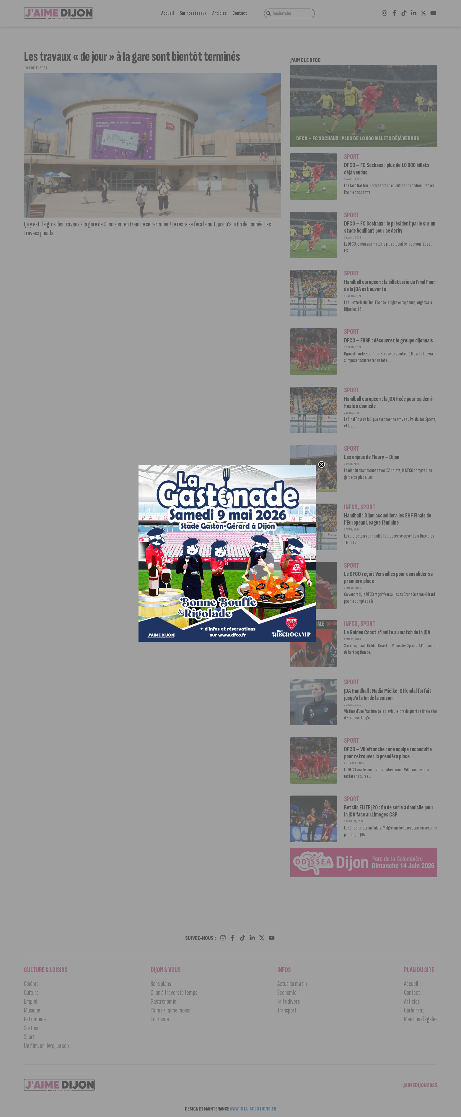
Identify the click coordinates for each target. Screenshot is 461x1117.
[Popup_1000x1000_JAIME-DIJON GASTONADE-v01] (227, 641)
